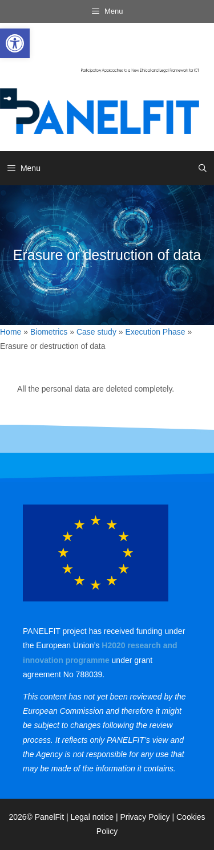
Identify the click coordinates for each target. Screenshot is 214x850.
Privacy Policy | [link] (148, 816)
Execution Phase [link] (155, 331)
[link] (15, 43)
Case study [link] (96, 331)
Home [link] (10, 331)
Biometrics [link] (48, 331)
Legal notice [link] (92, 816)
